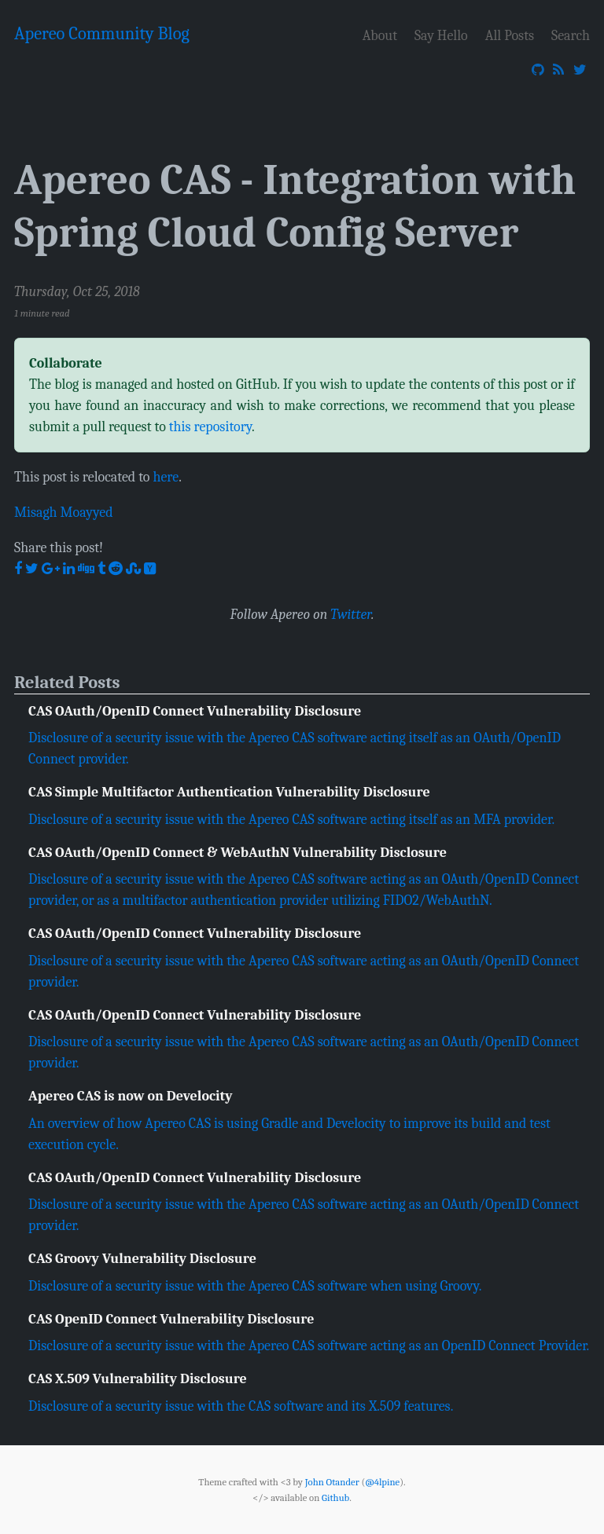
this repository (210, 426)
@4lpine (382, 1482)
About (380, 35)
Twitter (350, 614)
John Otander (332, 1482)
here (166, 476)
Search (570, 35)
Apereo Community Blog (102, 34)
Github (335, 1497)
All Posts (509, 35)
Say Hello (441, 35)
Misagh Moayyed (63, 511)
